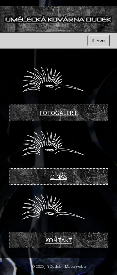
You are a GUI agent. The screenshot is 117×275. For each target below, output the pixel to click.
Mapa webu (75, 266)
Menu (99, 40)
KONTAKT (58, 240)
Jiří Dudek (53, 266)
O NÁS (58, 176)
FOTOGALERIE (59, 113)
